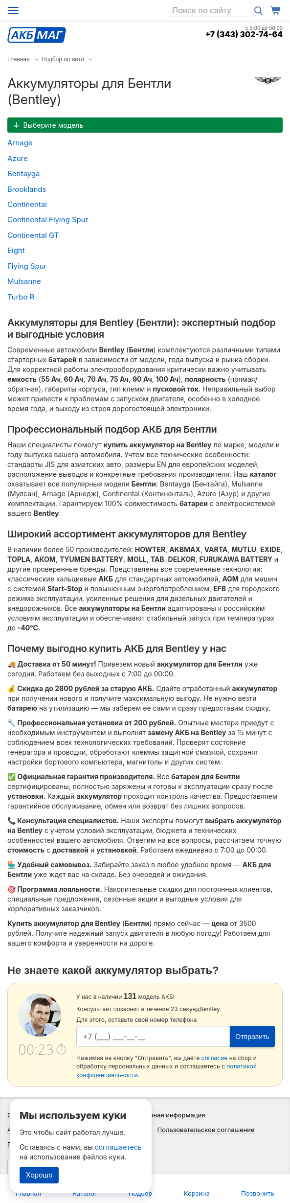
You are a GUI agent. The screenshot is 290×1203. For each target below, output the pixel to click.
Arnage (19, 142)
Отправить (252, 1037)
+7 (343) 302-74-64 (244, 34)
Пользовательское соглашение (206, 1130)
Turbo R (20, 296)
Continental (27, 204)
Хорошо (39, 1175)
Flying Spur (26, 266)
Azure (17, 158)
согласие (214, 1058)
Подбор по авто (63, 59)
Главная (18, 59)
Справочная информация (166, 1115)
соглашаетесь (118, 1147)
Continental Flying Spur (47, 219)
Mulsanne (24, 281)
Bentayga (23, 173)
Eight (16, 250)
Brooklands (26, 189)
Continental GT (33, 235)
